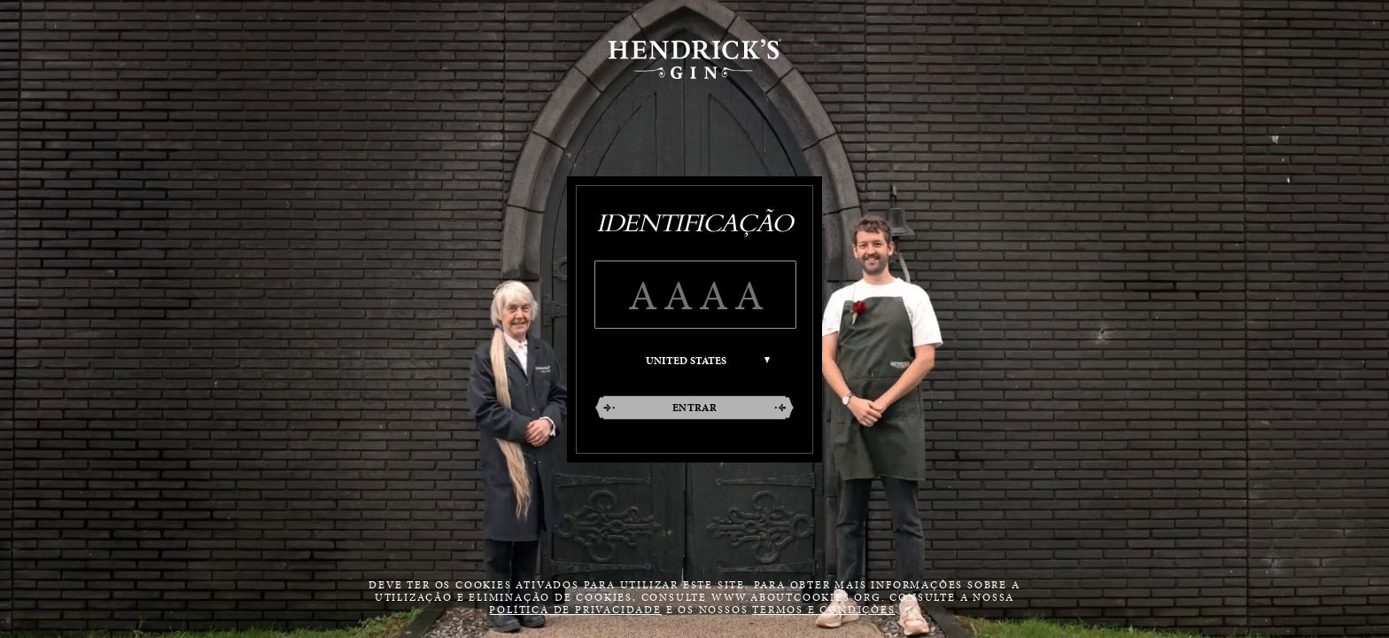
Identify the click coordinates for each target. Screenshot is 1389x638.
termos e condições (823, 610)
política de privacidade (575, 610)
